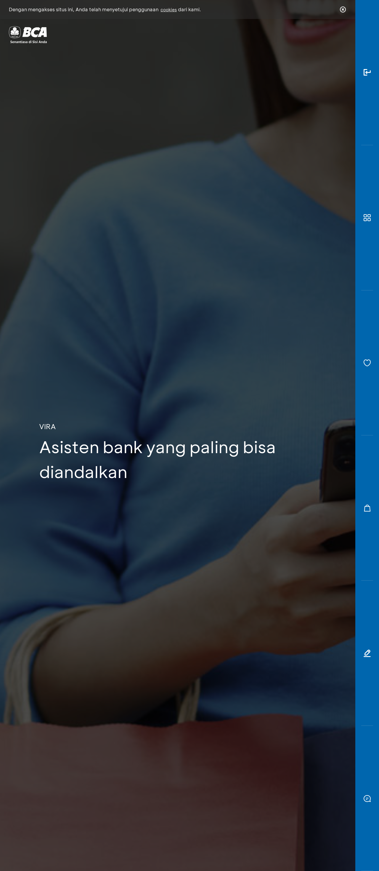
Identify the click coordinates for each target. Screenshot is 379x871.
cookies (168, 9)
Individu (140, 34)
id (331, 34)
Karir (254, 34)
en (341, 34)
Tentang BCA (214, 34)
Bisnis (174, 34)
